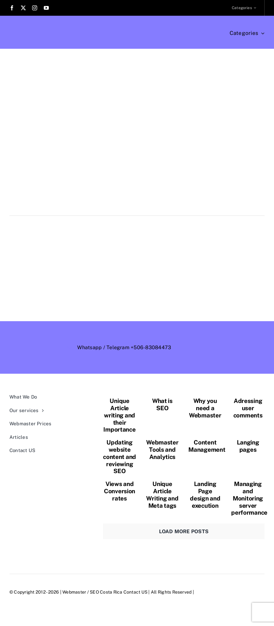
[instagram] (34, 7)
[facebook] (11, 7)
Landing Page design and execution (205, 494)
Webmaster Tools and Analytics (162, 449)
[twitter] (23, 7)
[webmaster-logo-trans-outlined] (226, 342)
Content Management (206, 446)
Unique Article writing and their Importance (119, 415)
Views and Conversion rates (119, 491)
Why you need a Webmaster (205, 408)
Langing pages (248, 446)
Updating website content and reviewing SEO (119, 456)
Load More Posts (184, 531)
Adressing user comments (248, 408)
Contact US (135, 592)
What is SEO (162, 404)
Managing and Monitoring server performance (249, 498)
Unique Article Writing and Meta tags (162, 494)
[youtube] (46, 7)
